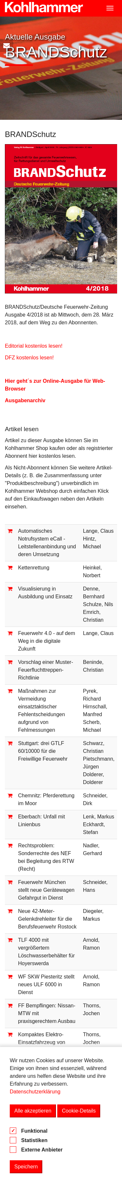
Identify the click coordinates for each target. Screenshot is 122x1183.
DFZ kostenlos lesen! (29, 357)
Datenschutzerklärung (35, 1091)
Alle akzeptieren (32, 1111)
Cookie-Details (79, 1111)
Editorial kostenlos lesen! (33, 346)
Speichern (26, 1166)
